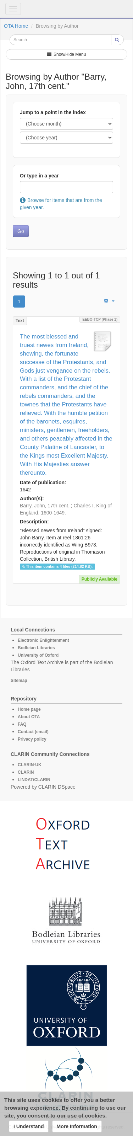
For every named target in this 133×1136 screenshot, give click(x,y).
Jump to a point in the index (53, 112)
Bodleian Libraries (36, 647)
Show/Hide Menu (66, 54)
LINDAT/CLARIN (34, 779)
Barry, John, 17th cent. (45, 505)
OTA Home (16, 26)
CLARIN (26, 772)
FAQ (22, 724)
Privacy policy (32, 739)
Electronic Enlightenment (43, 640)
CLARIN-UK (29, 764)
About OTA (29, 716)
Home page (29, 709)
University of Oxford (38, 655)
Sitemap (19, 680)
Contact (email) (33, 731)
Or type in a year (39, 175)
